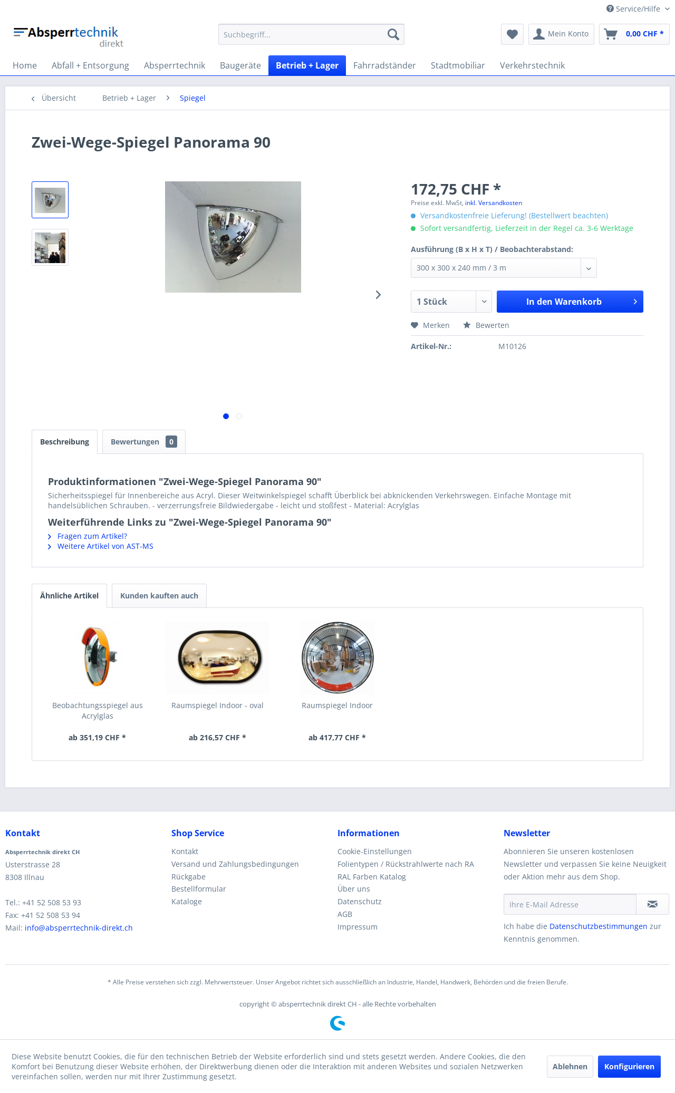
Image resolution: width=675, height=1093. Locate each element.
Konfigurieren (629, 1066)
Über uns (354, 889)
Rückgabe (188, 877)
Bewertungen (144, 442)
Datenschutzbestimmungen (598, 926)
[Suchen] (393, 34)
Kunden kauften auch (159, 596)
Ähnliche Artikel (69, 596)
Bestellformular (198, 889)
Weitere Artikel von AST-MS (100, 546)
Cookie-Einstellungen (375, 851)
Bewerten (486, 325)
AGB (345, 914)
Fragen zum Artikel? (87, 536)
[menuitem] (311, 34)
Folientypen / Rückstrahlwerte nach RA (406, 864)
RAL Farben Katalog (372, 877)
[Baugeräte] (240, 65)
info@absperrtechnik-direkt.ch (79, 928)
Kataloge (186, 901)
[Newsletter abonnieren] (652, 904)
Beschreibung (64, 442)
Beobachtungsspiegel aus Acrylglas (97, 710)
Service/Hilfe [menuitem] (634, 9)
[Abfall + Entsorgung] (90, 65)
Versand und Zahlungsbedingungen (235, 864)
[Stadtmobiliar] (458, 65)
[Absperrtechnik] (175, 65)
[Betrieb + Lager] (307, 65)
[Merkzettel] (512, 34)
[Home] (24, 65)
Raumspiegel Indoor (337, 705)
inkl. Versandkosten (493, 202)
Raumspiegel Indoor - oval (217, 705)
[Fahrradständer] (384, 65)
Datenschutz (360, 901)
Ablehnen (570, 1066)
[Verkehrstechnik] (532, 65)
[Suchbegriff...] (311, 34)
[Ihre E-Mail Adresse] (570, 904)
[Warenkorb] (634, 34)
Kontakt (184, 851)
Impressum (358, 927)
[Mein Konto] (561, 34)
